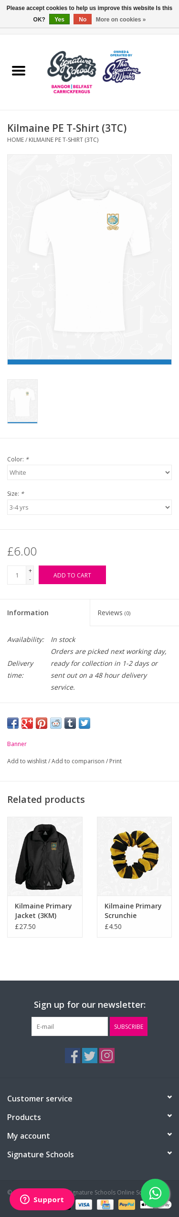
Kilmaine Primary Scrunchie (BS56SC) (133, 910)
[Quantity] (16, 575)
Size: (15, 494)
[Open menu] (18, 70)
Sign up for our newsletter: (90, 1005)
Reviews (113, 612)
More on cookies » (121, 19)
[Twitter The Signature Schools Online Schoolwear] (89, 1055)
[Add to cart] (72, 575)
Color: (18, 459)
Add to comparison (79, 761)
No (82, 19)
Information (28, 612)
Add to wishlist (27, 761)
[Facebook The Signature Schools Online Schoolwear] (72, 1055)
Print (115, 761)
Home (15, 140)
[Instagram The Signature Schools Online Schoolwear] (107, 1055)
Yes (59, 19)
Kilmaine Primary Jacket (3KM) (43, 910)
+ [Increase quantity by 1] (30, 570)
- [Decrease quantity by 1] (30, 579)
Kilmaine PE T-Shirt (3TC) (63, 140)
